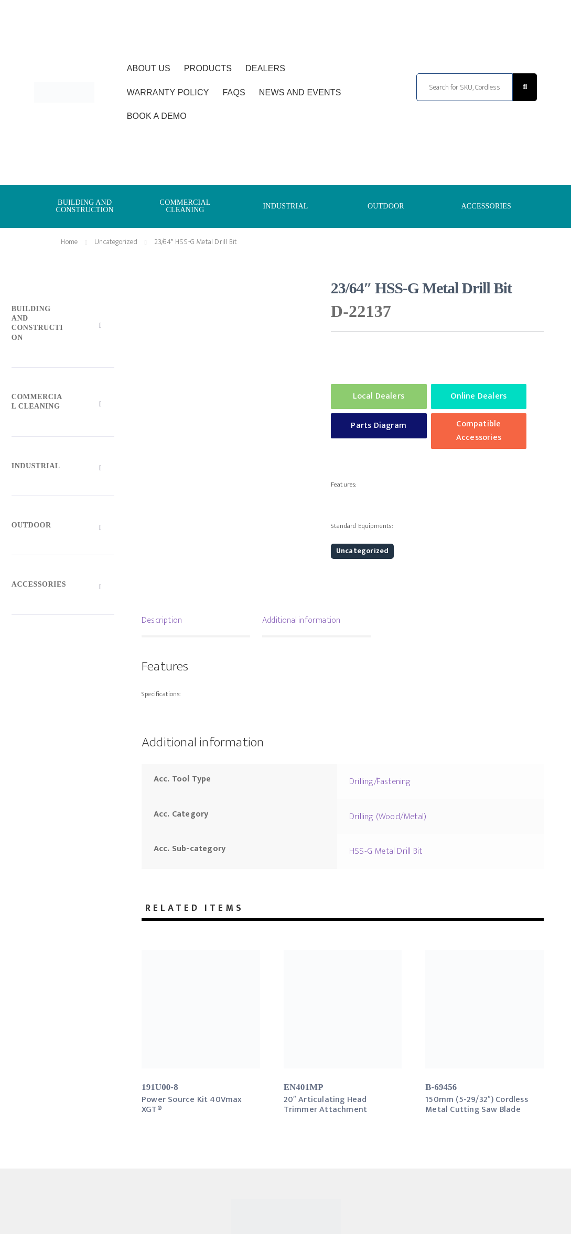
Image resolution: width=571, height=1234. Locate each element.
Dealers (265, 68)
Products (208, 68)
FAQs (233, 92)
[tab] (196, 621)
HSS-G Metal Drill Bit (385, 851)
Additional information (301, 620)
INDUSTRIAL (285, 206)
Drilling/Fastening (380, 781)
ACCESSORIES (486, 206)
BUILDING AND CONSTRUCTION (85, 206)
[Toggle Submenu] (63, 325)
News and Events (300, 92)
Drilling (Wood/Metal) (387, 816)
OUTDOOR (386, 206)
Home (69, 242)
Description (162, 620)
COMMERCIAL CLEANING (185, 206)
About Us (148, 68)
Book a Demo (157, 116)
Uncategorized (115, 242)
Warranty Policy (168, 92)
